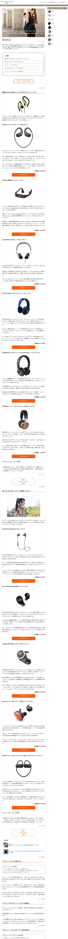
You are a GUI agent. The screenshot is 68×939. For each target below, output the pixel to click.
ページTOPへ (42, 88)
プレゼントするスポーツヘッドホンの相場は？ (14, 68)
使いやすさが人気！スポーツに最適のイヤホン (14, 61)
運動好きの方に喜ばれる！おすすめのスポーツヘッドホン (16, 58)
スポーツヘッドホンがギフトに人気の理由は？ (14, 71)
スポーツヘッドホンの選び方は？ (11, 65)
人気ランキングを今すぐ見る (23, 81)
